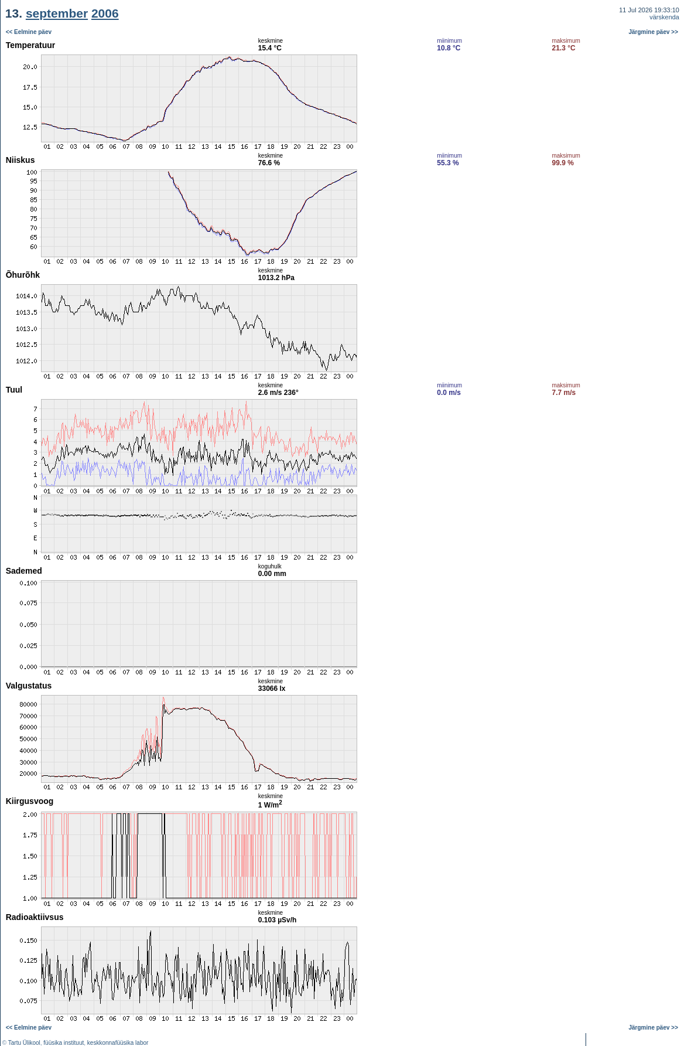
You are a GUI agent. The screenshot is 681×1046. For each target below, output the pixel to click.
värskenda (664, 17)
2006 (105, 13)
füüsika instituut (63, 1043)
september (57, 13)
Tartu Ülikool (24, 1043)
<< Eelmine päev (29, 32)
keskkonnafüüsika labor (118, 1043)
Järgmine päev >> (654, 32)
